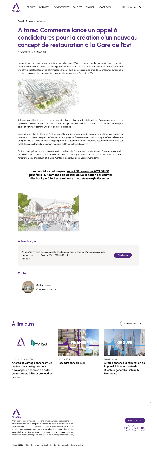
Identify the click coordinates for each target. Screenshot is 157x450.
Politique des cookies (32, 445)
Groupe (30, 7)
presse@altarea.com (47, 289)
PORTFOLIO (129, 7)
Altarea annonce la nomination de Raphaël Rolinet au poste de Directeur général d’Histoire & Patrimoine (124, 368)
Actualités (41, 21)
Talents (77, 7)
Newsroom (104, 7)
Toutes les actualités (133, 323)
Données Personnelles (61, 445)
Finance (90, 7)
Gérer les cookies (77, 445)
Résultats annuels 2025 (71, 362)
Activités (44, 7)
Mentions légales (46, 445)
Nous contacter (135, 420)
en (144, 7)
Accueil (21, 21)
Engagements (61, 7)
